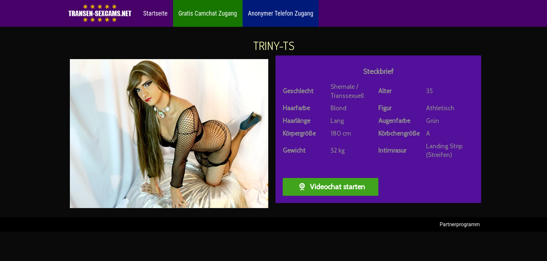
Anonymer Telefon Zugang (281, 13)
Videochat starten (330, 186)
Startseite (155, 13)
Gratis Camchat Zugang (207, 13)
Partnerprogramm (460, 224)
